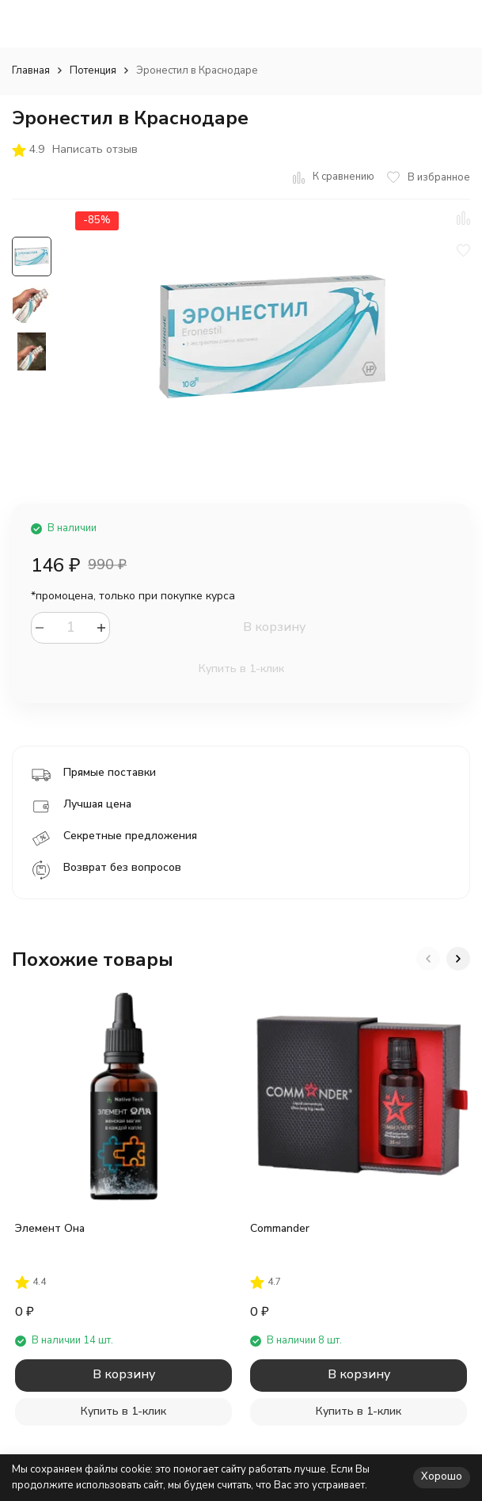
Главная (31, 70)
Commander (279, 1228)
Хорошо (441, 1476)
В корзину (274, 627)
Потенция (93, 70)
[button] (428, 959)
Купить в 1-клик (241, 668)
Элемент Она (50, 1228)
